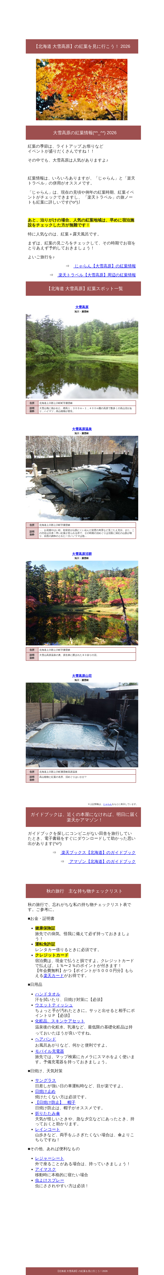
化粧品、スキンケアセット (60, 1021)
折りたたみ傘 (47, 1113)
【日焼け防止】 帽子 (55, 1102)
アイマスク (45, 1169)
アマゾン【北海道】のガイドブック (102, 861)
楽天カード (54, 975)
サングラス (45, 1080)
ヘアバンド (45, 1039)
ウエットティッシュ (54, 1005)
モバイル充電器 (49, 1051)
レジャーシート (49, 1158)
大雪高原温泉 (82, 429)
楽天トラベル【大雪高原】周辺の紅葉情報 (96, 275)
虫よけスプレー (49, 1180)
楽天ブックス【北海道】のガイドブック (98, 852)
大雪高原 (81, 307)
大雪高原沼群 (82, 554)
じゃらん (107, 804)
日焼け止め (45, 1091)
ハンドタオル (47, 994)
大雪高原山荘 (82, 676)
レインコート (47, 1129)
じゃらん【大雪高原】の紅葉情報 (104, 266)
